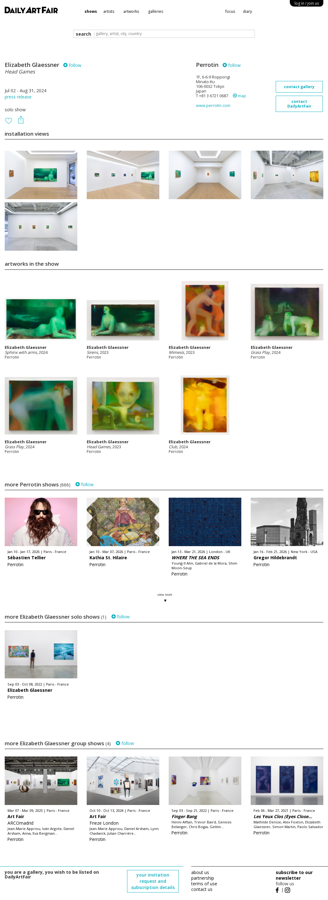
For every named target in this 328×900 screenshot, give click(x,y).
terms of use (204, 884)
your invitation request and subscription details (153, 881)
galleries (155, 11)
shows (91, 11)
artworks (131, 11)
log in (307, 3)
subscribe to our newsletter (294, 875)
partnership (202, 878)
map (239, 95)
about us (200, 872)
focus (230, 11)
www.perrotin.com (213, 105)
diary (247, 11)
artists (108, 11)
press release (18, 97)
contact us (202, 889)
